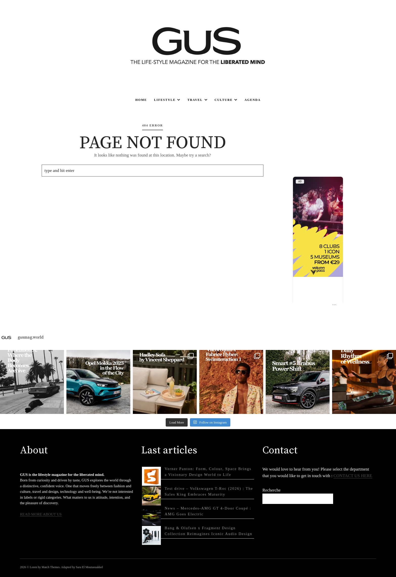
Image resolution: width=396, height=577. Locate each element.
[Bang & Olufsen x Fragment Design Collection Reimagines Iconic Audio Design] (151, 535)
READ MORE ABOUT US (41, 514)
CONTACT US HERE (352, 475)
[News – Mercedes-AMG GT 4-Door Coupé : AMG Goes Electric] (151, 515)
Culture (224, 100)
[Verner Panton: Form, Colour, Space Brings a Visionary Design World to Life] (151, 476)
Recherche (271, 490)
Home (141, 100)
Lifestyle (165, 100)
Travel (195, 100)
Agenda (252, 100)
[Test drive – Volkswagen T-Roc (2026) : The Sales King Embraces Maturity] (151, 495)
